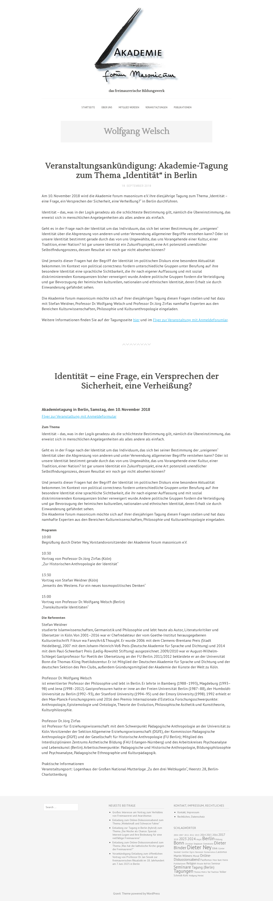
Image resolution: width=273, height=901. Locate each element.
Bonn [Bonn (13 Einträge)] (179, 843)
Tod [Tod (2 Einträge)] (209, 872)
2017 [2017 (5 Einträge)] (221, 835)
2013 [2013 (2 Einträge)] (197, 835)
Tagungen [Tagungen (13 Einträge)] (183, 871)
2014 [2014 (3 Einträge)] (203, 835)
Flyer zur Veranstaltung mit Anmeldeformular (79, 416)
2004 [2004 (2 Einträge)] (176, 835)
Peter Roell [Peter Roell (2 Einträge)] (217, 860)
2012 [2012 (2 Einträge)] (192, 835)
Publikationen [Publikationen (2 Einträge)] (180, 863)
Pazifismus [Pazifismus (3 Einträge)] (206, 860)
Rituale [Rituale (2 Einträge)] (200, 863)
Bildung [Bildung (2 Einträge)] (218, 839)
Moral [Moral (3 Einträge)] (196, 856)
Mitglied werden (129, 107)
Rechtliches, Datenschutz (191, 816)
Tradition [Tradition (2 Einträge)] (215, 872)
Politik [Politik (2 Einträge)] (225, 860)
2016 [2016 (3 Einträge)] (215, 835)
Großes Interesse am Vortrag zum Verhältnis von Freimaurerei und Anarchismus (137, 814)
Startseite (88, 107)
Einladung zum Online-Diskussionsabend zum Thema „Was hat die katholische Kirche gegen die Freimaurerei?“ (138, 846)
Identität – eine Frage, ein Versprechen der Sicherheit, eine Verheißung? (137, 381)
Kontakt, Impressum (188, 812)
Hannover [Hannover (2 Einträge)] (199, 852)
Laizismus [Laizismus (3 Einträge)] (221, 852)
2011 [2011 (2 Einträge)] (186, 835)
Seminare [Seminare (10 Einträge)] (182, 867)
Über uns (106, 107)
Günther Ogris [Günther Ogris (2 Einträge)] (187, 852)
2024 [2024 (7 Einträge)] (191, 838)
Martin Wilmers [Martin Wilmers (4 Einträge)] (183, 856)
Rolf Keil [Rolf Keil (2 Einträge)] (207, 863)
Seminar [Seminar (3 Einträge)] (215, 863)
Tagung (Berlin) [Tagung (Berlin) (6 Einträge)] (203, 867)
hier (136, 319)
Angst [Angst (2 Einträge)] (199, 839)
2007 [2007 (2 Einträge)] (181, 835)
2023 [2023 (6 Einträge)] (183, 839)
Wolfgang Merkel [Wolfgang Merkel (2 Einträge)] (196, 875)
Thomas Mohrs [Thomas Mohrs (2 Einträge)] (200, 872)
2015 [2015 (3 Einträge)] (209, 835)
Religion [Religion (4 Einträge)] (191, 863)
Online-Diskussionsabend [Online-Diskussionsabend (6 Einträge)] (192, 857)
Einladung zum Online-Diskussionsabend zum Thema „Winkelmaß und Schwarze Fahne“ (137, 821)
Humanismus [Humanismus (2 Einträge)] (210, 852)
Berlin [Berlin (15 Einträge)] (208, 838)
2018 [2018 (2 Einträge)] (176, 839)
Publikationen (182, 107)
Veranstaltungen (156, 107)
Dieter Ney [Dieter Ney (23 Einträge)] (199, 847)
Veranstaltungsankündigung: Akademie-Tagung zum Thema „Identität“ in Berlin (136, 171)
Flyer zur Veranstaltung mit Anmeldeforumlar (190, 319)
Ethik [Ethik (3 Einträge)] (214, 848)
